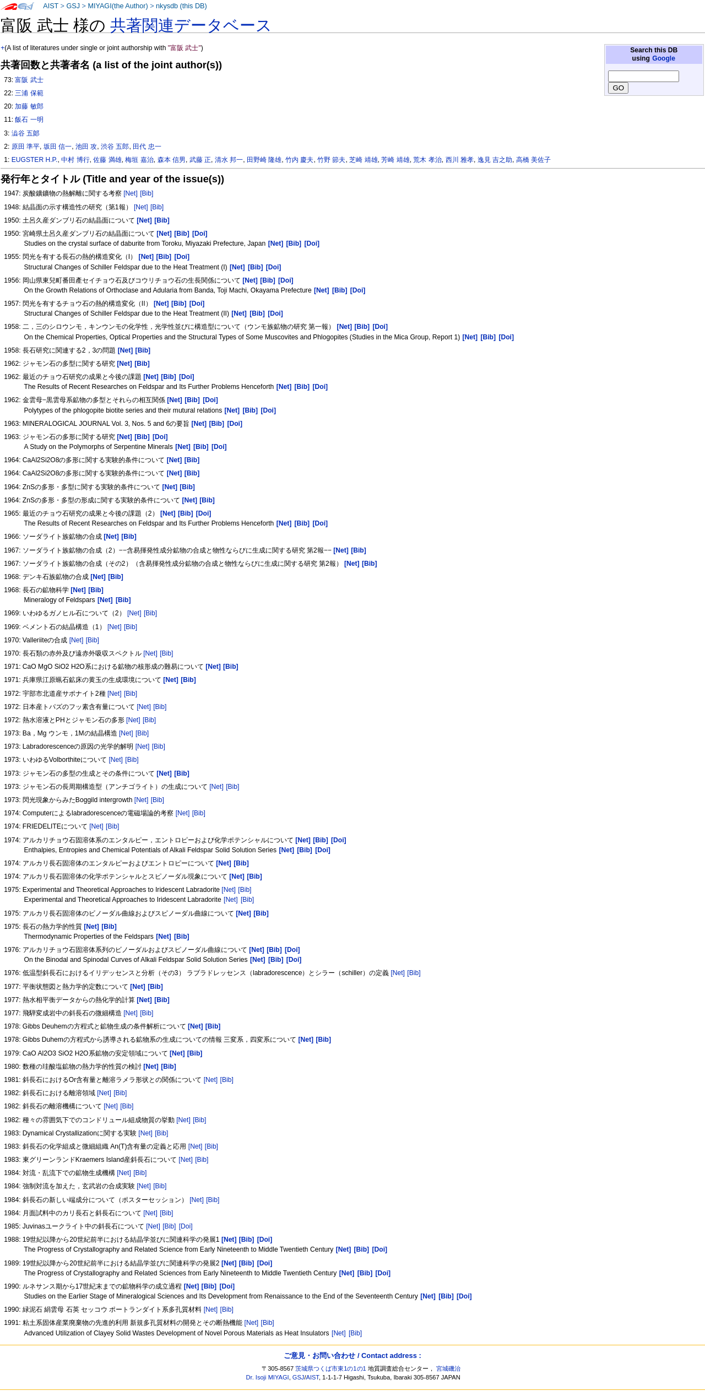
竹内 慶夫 (299, 160)
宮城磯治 (448, 1368)
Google (663, 58)
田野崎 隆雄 (264, 160)
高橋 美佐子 (533, 160)
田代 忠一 (147, 146)
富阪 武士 (29, 80)
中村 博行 (75, 160)
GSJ (73, 6)
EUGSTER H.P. (35, 160)
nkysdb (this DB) (181, 6)
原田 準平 (26, 146)
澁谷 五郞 (26, 133)
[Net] (130, 193)
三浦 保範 (29, 93)
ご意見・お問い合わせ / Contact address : (352, 1355)
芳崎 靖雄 (395, 160)
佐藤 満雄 (107, 160)
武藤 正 (200, 160)
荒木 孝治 (427, 160)
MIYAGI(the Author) (118, 6)
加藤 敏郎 (29, 106)
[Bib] (146, 193)
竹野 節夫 (331, 160)
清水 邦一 (229, 160)
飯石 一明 (29, 119)
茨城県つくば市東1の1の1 (330, 1368)
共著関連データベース (191, 25)
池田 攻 (86, 146)
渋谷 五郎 (115, 146)
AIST (50, 6)
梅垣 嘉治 (139, 160)
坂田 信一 (58, 146)
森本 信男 (172, 160)
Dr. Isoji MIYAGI (267, 1377)
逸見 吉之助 (495, 160)
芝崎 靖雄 (363, 160)
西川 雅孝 (460, 160)
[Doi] (186, 1226)
